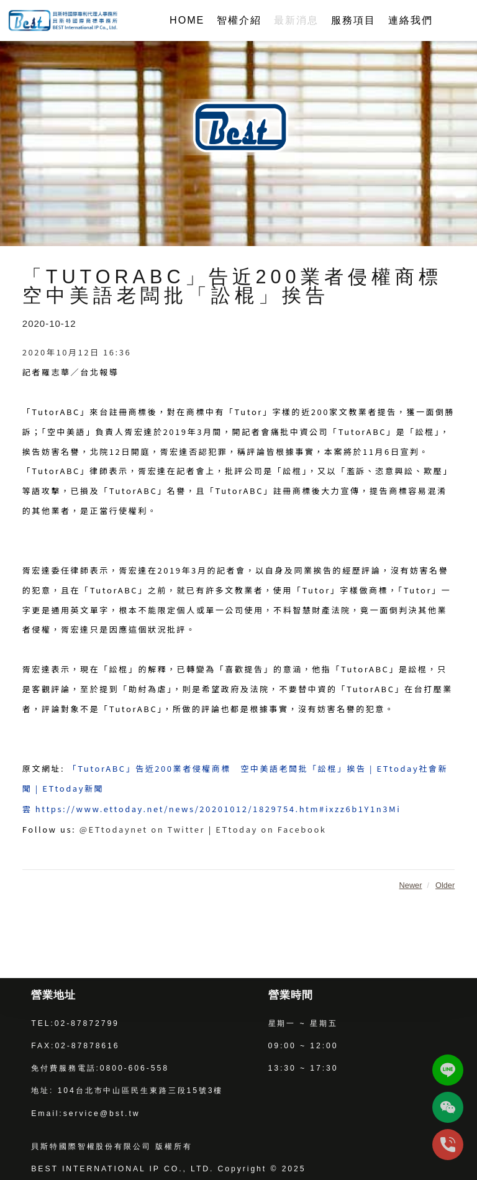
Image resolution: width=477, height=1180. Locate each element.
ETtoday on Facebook (271, 829)
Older (445, 885)
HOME (187, 19)
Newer (410, 885)
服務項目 (353, 19)
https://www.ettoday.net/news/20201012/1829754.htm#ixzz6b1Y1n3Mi (218, 809)
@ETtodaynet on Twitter (142, 829)
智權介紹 (239, 19)
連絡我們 (410, 19)
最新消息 (296, 19)
